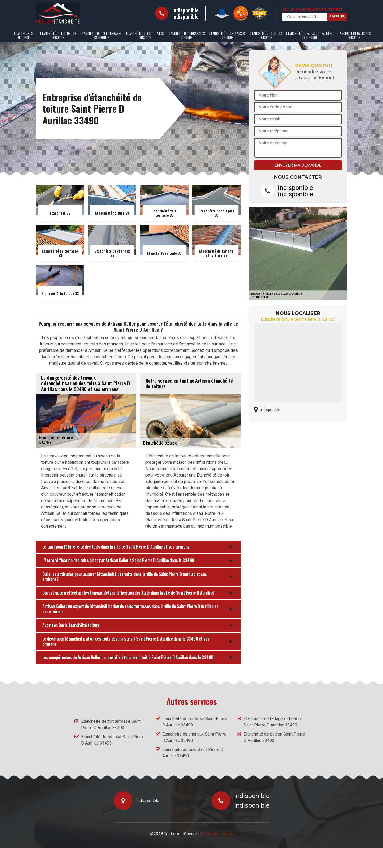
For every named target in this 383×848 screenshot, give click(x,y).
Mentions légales (217, 833)
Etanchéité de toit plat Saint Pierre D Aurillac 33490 (112, 740)
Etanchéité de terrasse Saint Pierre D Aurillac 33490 (194, 722)
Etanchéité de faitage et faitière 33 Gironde (309, 35)
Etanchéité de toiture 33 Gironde (58, 35)
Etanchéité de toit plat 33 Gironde (145, 35)
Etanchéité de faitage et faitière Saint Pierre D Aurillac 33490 (273, 722)
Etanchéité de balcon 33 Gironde (354, 35)
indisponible (185, 10)
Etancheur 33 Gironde (24, 35)
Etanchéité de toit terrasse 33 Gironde (101, 35)
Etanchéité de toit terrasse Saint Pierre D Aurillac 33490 (111, 724)
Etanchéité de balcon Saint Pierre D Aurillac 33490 (274, 737)
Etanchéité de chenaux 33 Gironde (227, 35)
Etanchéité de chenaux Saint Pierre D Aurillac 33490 (194, 737)
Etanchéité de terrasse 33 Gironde (187, 35)
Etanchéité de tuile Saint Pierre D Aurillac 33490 (192, 752)
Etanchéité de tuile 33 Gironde (266, 35)
